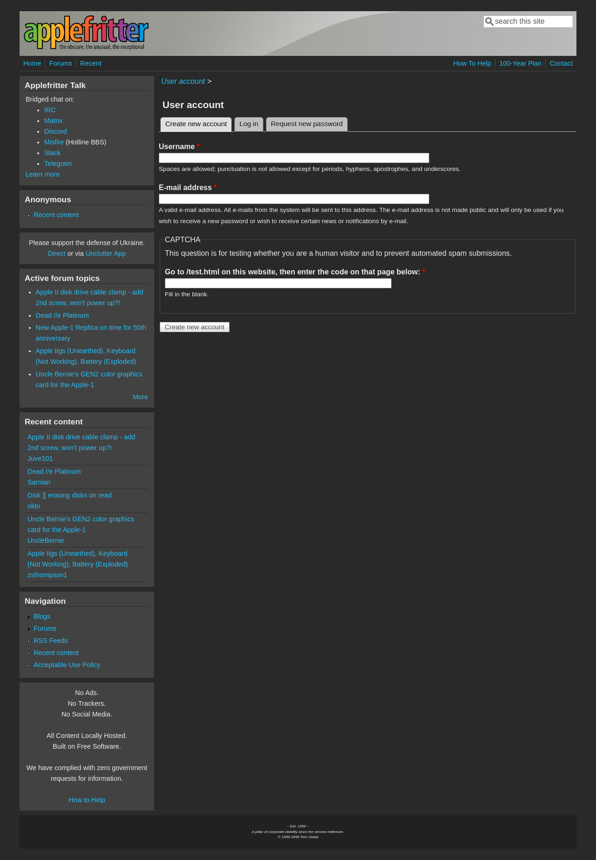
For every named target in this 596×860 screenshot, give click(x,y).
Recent (91, 63)
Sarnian (39, 482)
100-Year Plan (520, 63)
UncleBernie (45, 540)
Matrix (53, 120)
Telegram (58, 163)
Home (32, 63)
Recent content (56, 214)
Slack (52, 153)
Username (179, 146)
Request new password (307, 124)
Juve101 (40, 458)
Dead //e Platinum (62, 315)
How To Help (472, 63)
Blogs (42, 616)
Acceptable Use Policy (67, 665)
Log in (248, 124)
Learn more (43, 174)
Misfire (54, 142)
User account (183, 81)
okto (33, 506)
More (140, 397)
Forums (60, 63)
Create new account (198, 122)
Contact (561, 63)
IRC (50, 110)
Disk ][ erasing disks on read (69, 495)
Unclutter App (106, 253)
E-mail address (188, 187)
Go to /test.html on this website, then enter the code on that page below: (295, 272)
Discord (55, 131)
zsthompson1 (47, 575)
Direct (57, 253)
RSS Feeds (51, 640)
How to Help (86, 800)
